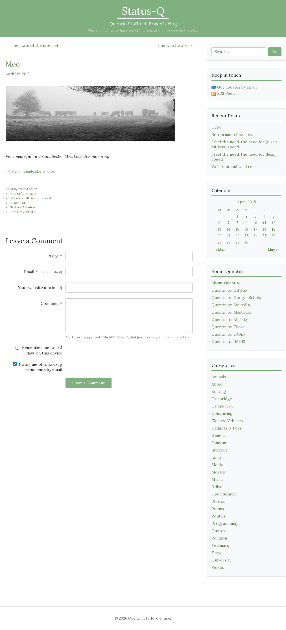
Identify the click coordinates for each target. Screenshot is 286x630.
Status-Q (143, 11)
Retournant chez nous (232, 134)
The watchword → (175, 45)
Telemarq (220, 545)
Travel (217, 552)
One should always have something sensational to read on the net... (143, 30)
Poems (217, 508)
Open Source (223, 494)
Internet (219, 450)
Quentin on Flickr (227, 326)
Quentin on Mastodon (231, 312)
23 (246, 236)
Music (216, 479)
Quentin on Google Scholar (237, 297)
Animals (218, 376)
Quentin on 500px (228, 334)
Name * (55, 256)
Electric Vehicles (227, 420)
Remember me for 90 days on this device (39, 350)
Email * (43, 271)
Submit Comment (88, 383)
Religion (219, 538)
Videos (217, 567)
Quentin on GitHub (229, 290)
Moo (13, 64)
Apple (216, 384)
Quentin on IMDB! (228, 341)
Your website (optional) (40, 287)
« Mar (220, 249)
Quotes (218, 530)
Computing (222, 413)
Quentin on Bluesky (229, 319)
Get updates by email (234, 87)
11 (264, 223)
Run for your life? (23, 212)
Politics (218, 516)
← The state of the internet (32, 45)
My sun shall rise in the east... (32, 198)
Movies (218, 472)
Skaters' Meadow (23, 207)
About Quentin (225, 282)
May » (273, 249)
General (218, 435)
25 (264, 236)
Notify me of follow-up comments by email (37, 367)
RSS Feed (223, 93)
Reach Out (18, 203)
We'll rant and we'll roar (233, 166)
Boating (218, 391)
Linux (216, 457)
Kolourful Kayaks (23, 194)
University (221, 560)
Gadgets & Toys (226, 428)
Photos (48, 171)
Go (274, 52)
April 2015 (246, 201)
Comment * (51, 303)
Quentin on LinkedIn (230, 304)
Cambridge (32, 171)
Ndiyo (216, 486)
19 (274, 229)
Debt (216, 127)
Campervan (222, 406)
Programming (224, 523)
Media (217, 464)
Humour (219, 442)
